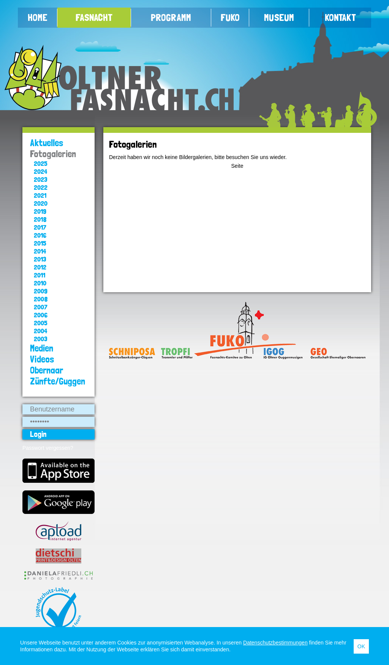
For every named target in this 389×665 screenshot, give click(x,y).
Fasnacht (94, 17)
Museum (279, 17)
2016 (40, 235)
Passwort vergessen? (47, 448)
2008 (41, 299)
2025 (40, 163)
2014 (40, 251)
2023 (40, 179)
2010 (40, 283)
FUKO (230, 17)
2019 (40, 211)
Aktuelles (46, 142)
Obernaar (46, 370)
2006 (40, 315)
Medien (41, 348)
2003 (40, 339)
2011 (39, 275)
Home (37, 17)
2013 (40, 259)
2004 (40, 331)
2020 (40, 203)
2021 (40, 195)
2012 (40, 267)
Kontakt (340, 17)
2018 (40, 219)
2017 (40, 227)
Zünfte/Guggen (57, 381)
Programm (171, 17)
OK (361, 646)
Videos (42, 359)
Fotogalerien (53, 153)
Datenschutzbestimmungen (275, 643)
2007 (40, 307)
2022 (40, 187)
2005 (40, 323)
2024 (40, 171)
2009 (40, 291)
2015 (40, 243)
